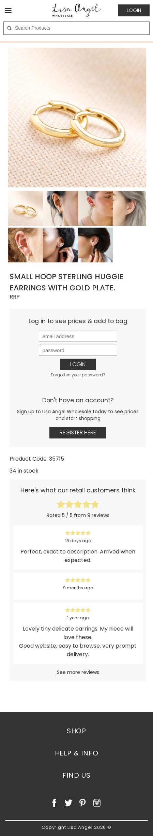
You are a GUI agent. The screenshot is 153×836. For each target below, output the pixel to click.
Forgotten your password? (78, 375)
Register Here (78, 432)
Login (78, 364)
